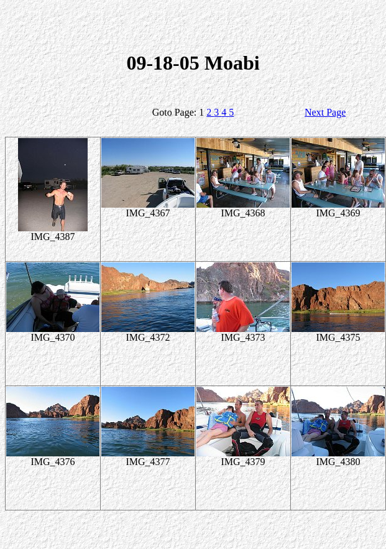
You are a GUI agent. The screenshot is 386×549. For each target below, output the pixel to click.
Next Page (325, 112)
